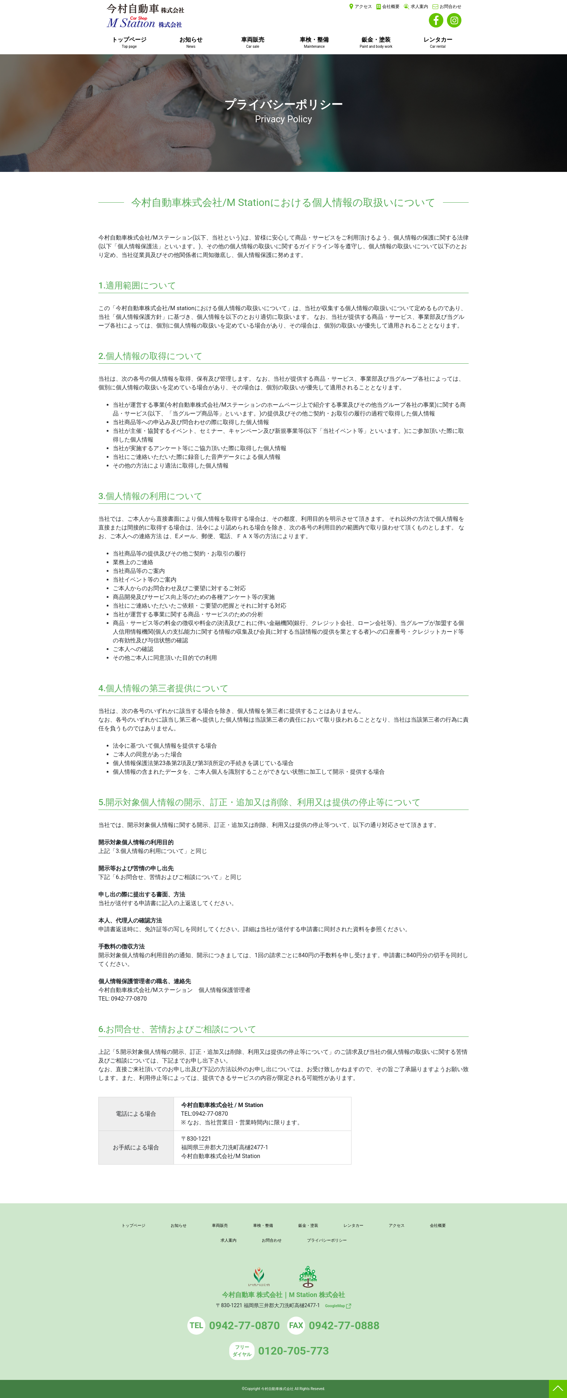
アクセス (363, 6)
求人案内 (419, 6)
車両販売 (252, 42)
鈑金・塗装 (376, 42)
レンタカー (437, 42)
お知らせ (190, 42)
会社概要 (391, 6)
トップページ (129, 42)
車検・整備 (314, 42)
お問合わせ (450, 6)
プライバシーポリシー (354, 1240)
